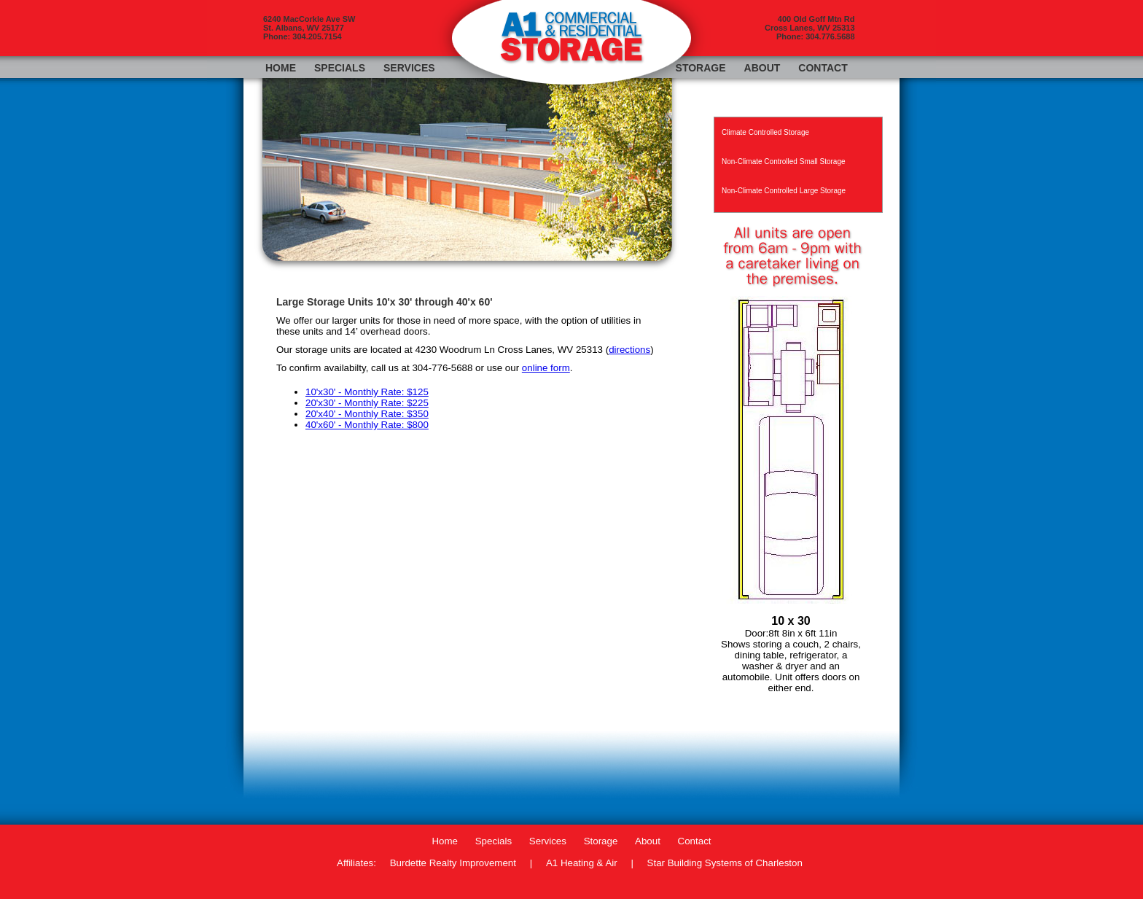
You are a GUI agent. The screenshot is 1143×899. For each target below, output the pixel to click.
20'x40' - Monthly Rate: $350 (367, 413)
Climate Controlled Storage (765, 132)
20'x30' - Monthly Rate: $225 (367, 402)
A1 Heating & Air (581, 862)
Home (280, 68)
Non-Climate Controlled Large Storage (784, 191)
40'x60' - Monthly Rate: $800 (367, 424)
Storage (701, 68)
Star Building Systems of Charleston (725, 862)
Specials (339, 68)
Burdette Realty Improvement (453, 862)
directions (629, 349)
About (762, 68)
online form (546, 367)
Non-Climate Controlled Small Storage (784, 161)
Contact (822, 68)
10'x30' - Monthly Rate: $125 (367, 391)
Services (409, 68)
